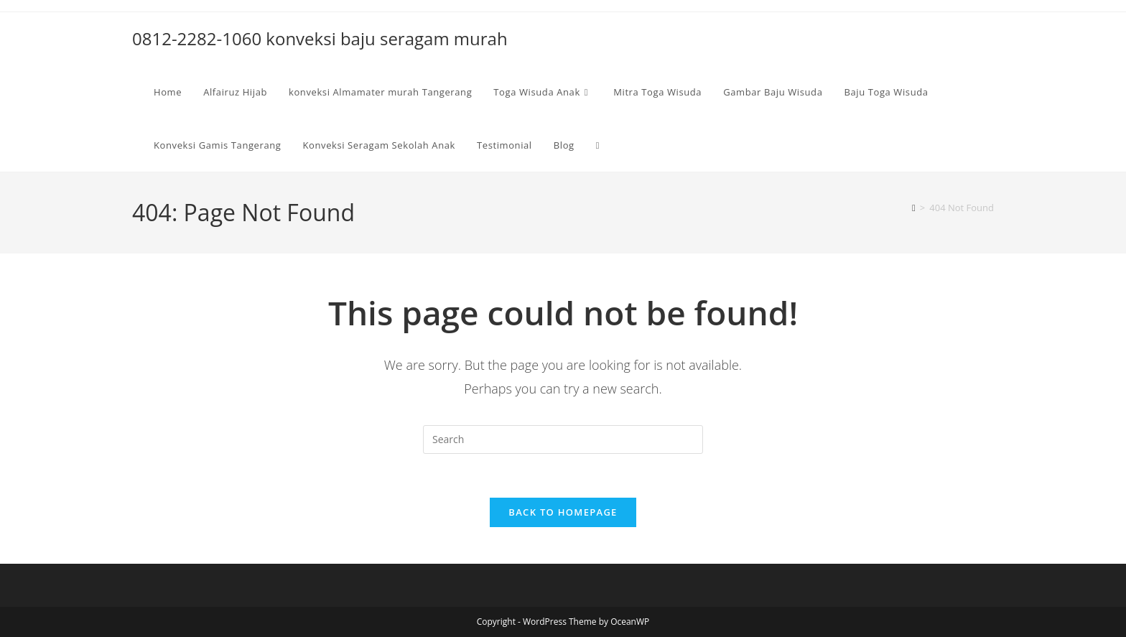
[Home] (914, 207)
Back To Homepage (562, 512)
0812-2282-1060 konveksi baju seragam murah (320, 38)
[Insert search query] (563, 439)
